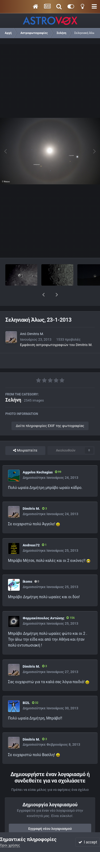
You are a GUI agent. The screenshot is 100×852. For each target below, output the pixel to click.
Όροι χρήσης (10, 845)
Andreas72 (31, 531)
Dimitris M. (35, 320)
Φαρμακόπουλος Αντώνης (43, 604)
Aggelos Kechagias (38, 458)
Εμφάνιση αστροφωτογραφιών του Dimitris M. (56, 331)
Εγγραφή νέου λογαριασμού (50, 815)
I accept (87, 842)
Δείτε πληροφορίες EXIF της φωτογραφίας (50, 412)
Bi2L (26, 689)
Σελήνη (13, 386)
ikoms (27, 568)
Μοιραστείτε (25, 437)
